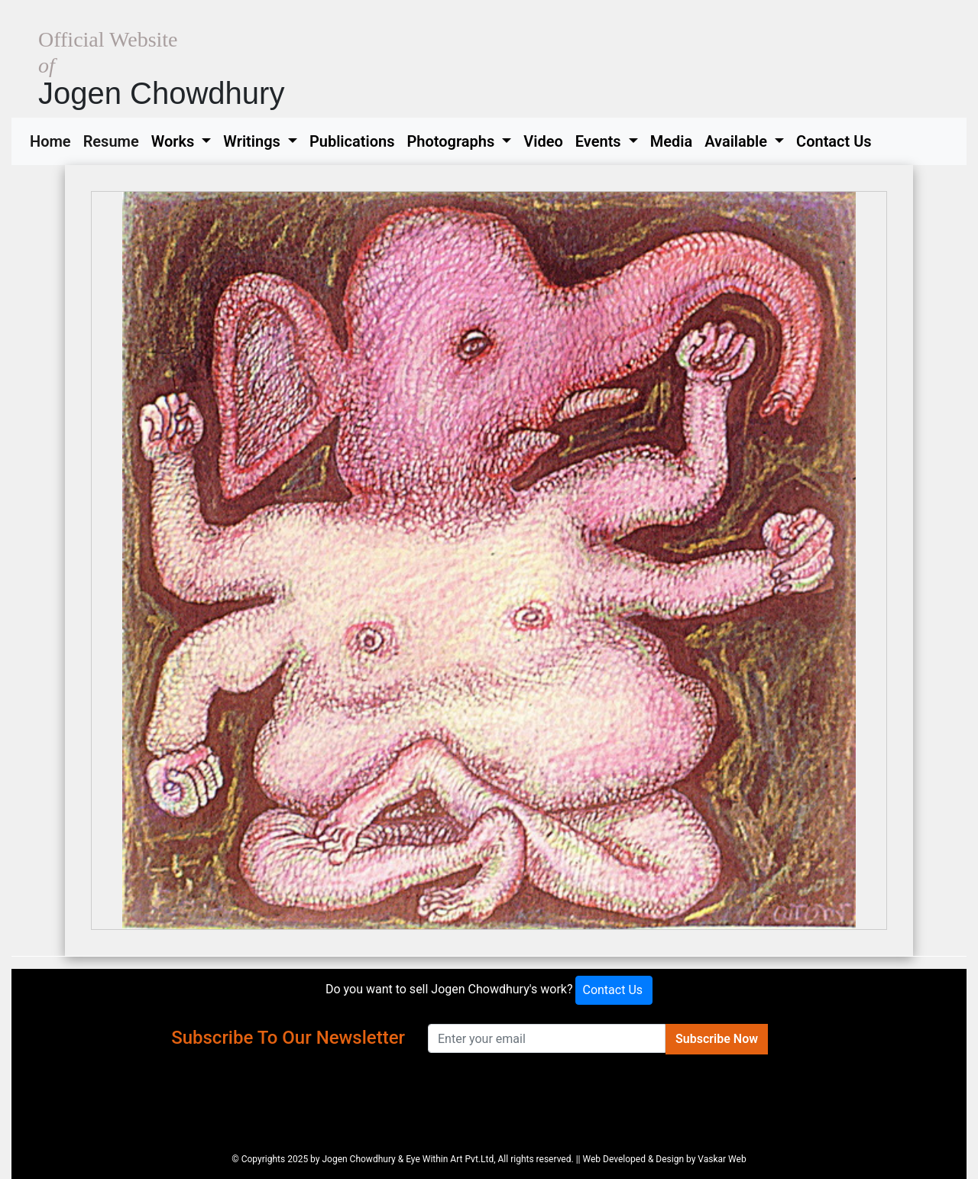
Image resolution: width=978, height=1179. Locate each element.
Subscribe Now (716, 1039)
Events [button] (600, 141)
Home (53, 140)
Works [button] (175, 141)
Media (671, 141)
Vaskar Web (722, 1159)
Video (543, 141)
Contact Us (834, 141)
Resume (114, 140)
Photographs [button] (452, 141)
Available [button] (737, 141)
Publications (352, 141)
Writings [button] (253, 141)
